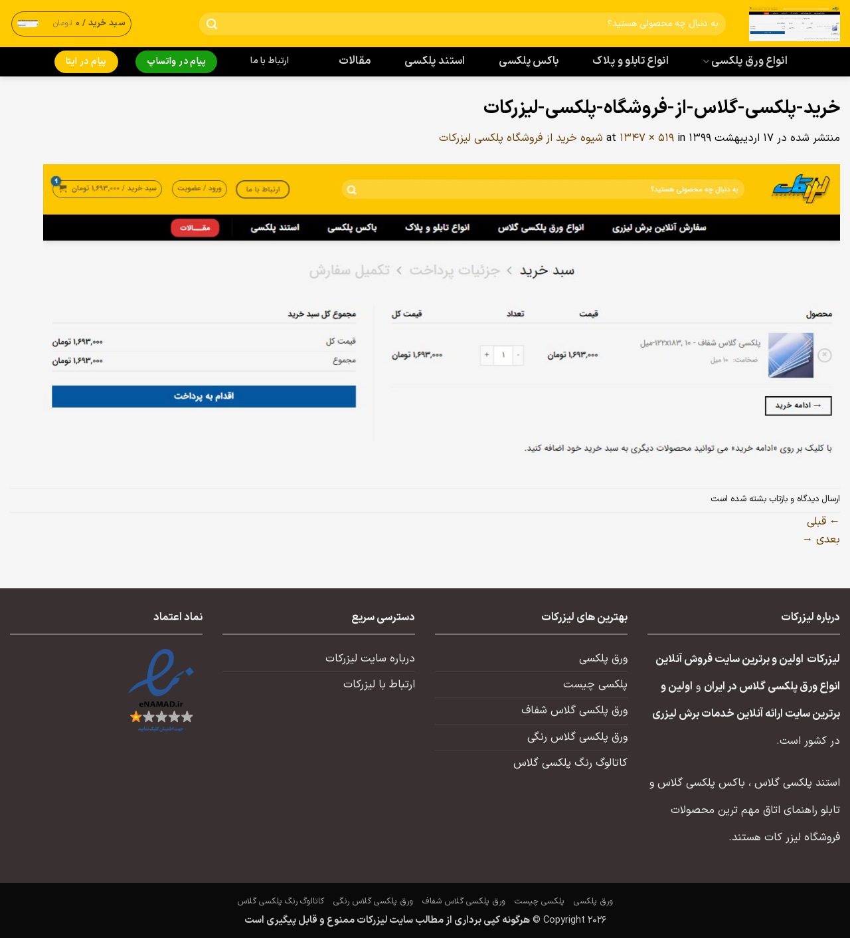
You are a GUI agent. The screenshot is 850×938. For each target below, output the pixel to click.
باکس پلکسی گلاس (701, 783)
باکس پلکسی (528, 61)
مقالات (355, 61)
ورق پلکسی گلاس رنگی (577, 737)
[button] (71, 23)
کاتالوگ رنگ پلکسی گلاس (570, 763)
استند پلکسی (435, 61)
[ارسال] (212, 24)
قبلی (823, 522)
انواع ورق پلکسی (745, 61)
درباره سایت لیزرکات (370, 659)
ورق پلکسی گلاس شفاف (574, 711)
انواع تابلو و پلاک (630, 61)
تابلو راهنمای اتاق (801, 810)
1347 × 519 (647, 138)
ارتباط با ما (269, 61)
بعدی (821, 540)
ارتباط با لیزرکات (379, 685)
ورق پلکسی (603, 659)
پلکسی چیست (595, 685)
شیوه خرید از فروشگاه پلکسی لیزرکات (521, 138)
